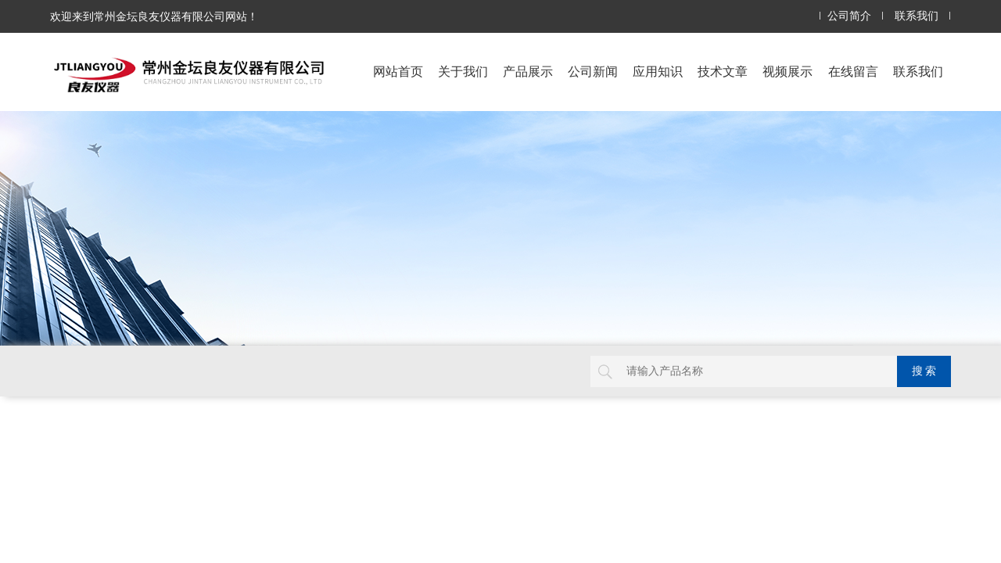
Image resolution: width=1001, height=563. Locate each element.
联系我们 (916, 16)
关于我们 (463, 71)
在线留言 (853, 71)
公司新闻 (593, 71)
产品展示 (528, 71)
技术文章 (723, 71)
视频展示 (787, 71)
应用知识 (658, 71)
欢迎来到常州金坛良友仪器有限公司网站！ (154, 16)
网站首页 (398, 71)
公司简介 (849, 16)
